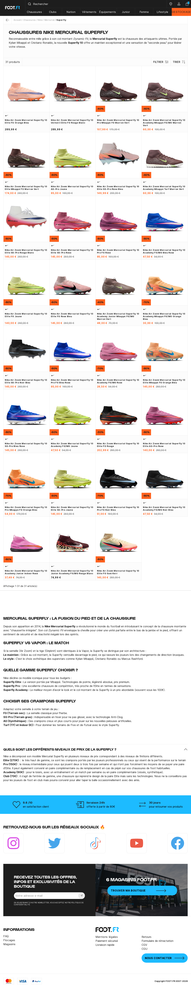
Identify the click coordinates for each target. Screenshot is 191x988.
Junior (126, 12)
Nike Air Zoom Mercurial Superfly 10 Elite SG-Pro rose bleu (118, 187)
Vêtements (89, 12)
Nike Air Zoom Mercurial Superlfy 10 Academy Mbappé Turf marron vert (164, 187)
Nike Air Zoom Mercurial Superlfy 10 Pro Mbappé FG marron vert (118, 121)
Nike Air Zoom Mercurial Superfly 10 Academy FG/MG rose (118, 381)
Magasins (9, 944)
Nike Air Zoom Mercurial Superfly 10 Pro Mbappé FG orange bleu (26, 508)
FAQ (6, 936)
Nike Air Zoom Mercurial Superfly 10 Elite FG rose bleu (72, 315)
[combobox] (96, 4)
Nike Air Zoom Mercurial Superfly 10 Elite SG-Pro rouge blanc (26, 251)
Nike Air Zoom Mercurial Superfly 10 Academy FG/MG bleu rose (164, 251)
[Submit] (29, 4)
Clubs (53, 12)
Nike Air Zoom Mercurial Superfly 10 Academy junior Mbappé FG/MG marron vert (118, 316)
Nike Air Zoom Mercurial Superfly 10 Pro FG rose (118, 251)
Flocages (9, 940)
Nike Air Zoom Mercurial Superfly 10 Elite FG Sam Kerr (118, 572)
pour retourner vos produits (166, 806)
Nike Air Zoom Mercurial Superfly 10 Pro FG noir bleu (118, 508)
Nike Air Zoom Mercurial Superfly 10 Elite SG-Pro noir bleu (26, 381)
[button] (95, 749)
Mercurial (49, 20)
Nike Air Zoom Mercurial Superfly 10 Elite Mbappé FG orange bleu (164, 381)
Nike (40, 20)
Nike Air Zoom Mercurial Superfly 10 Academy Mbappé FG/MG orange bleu (164, 316)
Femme (144, 12)
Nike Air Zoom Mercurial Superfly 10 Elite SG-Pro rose (72, 251)
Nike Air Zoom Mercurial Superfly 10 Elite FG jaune (26, 315)
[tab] (95, 43)
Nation (71, 12)
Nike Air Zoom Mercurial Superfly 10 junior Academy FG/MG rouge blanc (72, 572)
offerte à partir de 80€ (101, 806)
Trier (179, 62)
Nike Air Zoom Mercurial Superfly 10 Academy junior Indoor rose (26, 572)
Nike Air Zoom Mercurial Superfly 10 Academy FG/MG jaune (72, 444)
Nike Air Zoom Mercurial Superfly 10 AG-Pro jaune (72, 187)
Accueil (17, 20)
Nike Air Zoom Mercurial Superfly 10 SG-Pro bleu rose (26, 444)
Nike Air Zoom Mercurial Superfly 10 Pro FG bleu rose (72, 381)
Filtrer (161, 62)
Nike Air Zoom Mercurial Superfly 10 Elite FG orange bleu (26, 121)
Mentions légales (107, 937)
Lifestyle (162, 12)
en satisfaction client (36, 806)
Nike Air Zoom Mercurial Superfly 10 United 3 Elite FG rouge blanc (72, 121)
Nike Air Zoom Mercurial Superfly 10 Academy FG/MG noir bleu (164, 508)
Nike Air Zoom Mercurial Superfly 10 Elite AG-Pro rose (164, 444)
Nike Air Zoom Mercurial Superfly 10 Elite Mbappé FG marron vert (26, 187)
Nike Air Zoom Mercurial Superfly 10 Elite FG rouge (118, 444)
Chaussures (34, 12)
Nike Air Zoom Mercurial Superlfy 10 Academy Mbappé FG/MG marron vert (164, 123)
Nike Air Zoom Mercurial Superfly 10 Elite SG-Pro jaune (72, 508)
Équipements (107, 12)
